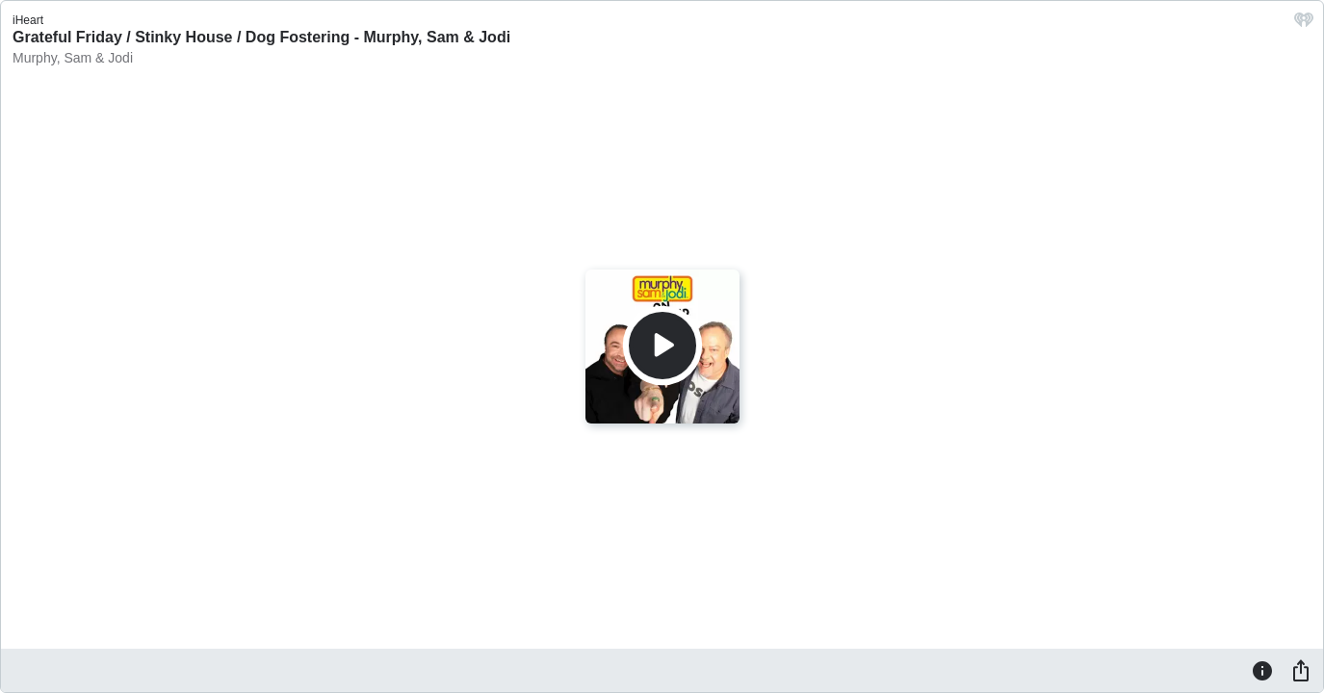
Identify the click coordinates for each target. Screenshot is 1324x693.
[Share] (1301, 670)
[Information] (1262, 670)
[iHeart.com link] (1303, 24)
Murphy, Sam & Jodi (73, 57)
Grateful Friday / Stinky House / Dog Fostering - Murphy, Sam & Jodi (261, 37)
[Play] (662, 345)
